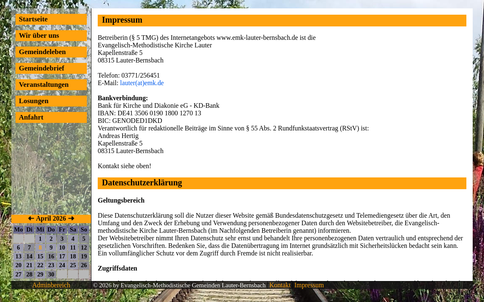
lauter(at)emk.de (142, 82)
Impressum (308, 285)
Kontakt (279, 285)
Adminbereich (51, 285)
